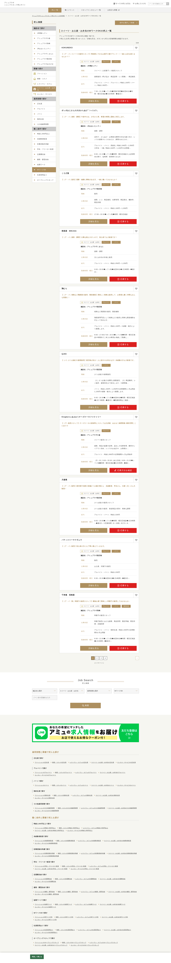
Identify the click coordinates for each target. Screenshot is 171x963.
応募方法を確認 (123, 470)
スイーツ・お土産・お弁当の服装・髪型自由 (122, 891)
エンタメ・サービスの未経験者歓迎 (46, 843)
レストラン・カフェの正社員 (79, 762)
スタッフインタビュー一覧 (91, 10)
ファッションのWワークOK (43, 917)
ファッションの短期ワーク (43, 904)
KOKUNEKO (67, 48)
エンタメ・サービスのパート (126, 785)
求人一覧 (55, 10)
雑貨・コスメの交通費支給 (63, 879)
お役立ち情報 (112, 10)
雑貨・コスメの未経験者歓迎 (65, 840)
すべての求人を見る (123, 3)
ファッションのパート (42, 785)
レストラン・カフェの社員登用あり (89, 930)
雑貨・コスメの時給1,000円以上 (69, 828)
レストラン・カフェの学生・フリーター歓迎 (104, 866)
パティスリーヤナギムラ (72, 540)
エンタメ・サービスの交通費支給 (45, 881)
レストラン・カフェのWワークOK (87, 917)
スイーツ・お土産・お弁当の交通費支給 (112, 879)
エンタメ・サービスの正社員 (126, 762)
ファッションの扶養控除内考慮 (45, 853)
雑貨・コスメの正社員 (59, 762)
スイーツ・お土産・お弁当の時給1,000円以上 (49, 830)
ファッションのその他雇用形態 (45, 808)
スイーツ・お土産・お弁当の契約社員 (108, 795)
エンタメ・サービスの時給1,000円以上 (79, 830)
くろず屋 (65, 173)
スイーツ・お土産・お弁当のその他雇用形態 (122, 808)
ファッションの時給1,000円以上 (45, 828)
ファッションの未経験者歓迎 (44, 840)
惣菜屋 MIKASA (69, 231)
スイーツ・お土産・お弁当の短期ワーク (112, 904)
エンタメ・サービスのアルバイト (45, 775)
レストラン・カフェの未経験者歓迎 (89, 840)
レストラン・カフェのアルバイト (86, 772)
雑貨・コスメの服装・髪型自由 (68, 891)
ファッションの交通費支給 (43, 879)
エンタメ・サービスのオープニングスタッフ (85, 945)
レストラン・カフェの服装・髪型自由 (93, 891)
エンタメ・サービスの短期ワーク (45, 907)
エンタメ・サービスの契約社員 (45, 798)
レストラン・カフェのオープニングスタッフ (104, 942)
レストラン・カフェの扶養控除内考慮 (93, 853)
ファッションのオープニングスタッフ (47, 942)
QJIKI (64, 354)
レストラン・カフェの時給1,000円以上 (95, 828)
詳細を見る (94, 101)
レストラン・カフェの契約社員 (82, 795)
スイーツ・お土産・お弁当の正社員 (102, 762)
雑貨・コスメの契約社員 (61, 795)
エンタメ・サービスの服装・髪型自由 (47, 894)
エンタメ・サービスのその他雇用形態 (47, 810)
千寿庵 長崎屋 (68, 595)
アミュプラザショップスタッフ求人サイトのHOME (48, 16)
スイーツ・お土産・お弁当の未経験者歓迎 (117, 840)
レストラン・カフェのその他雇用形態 (93, 808)
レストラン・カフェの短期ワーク (86, 904)
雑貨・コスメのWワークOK (64, 917)
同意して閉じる (37, 957)
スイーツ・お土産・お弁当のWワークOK (115, 917)
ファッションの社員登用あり (44, 930)
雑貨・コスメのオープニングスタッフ (74, 942)
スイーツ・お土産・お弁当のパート (102, 785)
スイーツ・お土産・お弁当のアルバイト (112, 772)
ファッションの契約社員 (42, 795)
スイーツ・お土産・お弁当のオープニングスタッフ (51, 945)
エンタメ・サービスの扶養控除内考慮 (47, 856)
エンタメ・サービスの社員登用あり (46, 932)
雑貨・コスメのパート (59, 785)
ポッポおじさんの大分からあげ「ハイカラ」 (80, 110)
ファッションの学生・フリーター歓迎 (47, 866)
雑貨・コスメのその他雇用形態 (68, 808)
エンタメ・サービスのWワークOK (46, 919)
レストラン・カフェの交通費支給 (86, 879)
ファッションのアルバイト (43, 772)
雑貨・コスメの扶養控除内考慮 (68, 853)
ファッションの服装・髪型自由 (45, 891)
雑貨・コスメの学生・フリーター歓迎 (74, 866)
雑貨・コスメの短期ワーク (63, 904)
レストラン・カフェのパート (79, 785)
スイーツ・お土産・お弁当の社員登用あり (117, 930)
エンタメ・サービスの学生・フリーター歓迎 (85, 869)
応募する (123, 101)
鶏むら (64, 288)
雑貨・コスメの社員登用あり (65, 930)
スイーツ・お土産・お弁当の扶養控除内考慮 (122, 853)
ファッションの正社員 (42, 762)
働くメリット (70, 10)
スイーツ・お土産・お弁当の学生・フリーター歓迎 (51, 869)
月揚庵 (64, 480)
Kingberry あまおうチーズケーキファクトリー (81, 417)
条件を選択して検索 (127, 23)
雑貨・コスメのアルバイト (63, 772)
